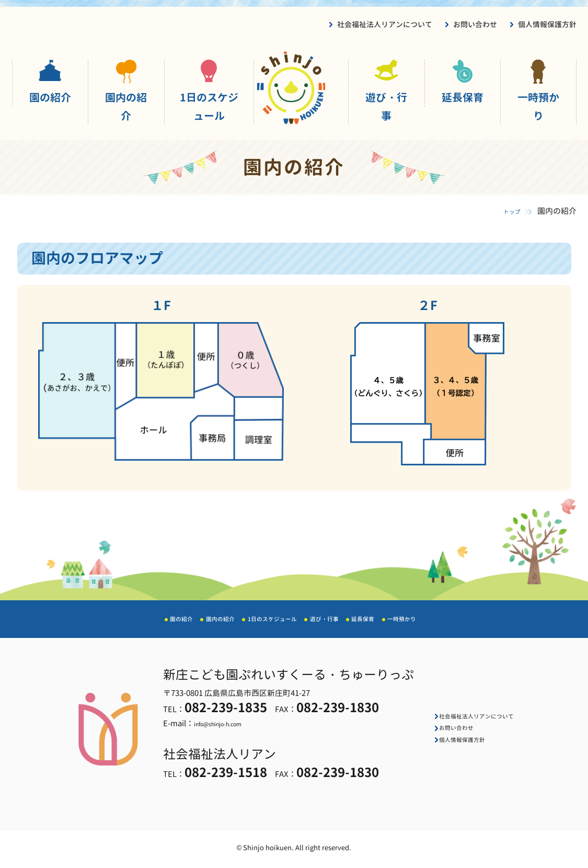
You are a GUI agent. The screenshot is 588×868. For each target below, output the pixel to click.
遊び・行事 (386, 106)
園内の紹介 (126, 106)
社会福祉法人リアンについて (384, 24)
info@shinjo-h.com (213, 727)
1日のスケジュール (209, 106)
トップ (502, 210)
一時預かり (538, 106)
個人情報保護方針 (547, 24)
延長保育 (462, 97)
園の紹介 (50, 97)
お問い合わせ (475, 24)
